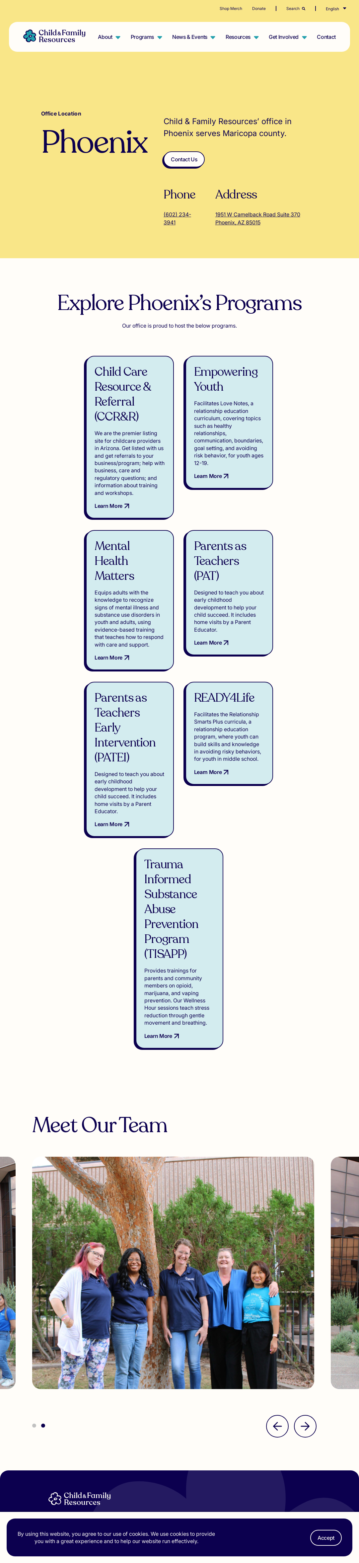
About (105, 37)
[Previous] (277, 1282)
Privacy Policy (289, 1454)
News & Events (189, 37)
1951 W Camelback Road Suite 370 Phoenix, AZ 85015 (257, 218)
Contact (326, 37)
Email (211, 1426)
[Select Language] (342, 9)
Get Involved (284, 37)
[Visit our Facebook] (233, 1469)
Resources (238, 37)
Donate (259, 8)
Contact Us (184, 159)
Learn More (66, 513)
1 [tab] (34, 1281)
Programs (142, 37)
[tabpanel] (181, 1131)
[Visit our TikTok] (210, 1469)
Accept (326, 1537)
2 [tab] (43, 1281)
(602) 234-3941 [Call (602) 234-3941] (177, 218)
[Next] (305, 1282)
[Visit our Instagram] (221, 1469)
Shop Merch (231, 8)
